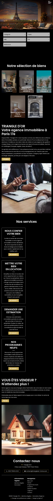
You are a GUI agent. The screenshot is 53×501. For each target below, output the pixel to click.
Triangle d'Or (27, 465)
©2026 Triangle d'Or (14, 496)
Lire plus (6, 159)
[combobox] (14, 34)
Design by (37, 498)
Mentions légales (26, 496)
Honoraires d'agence (38, 496)
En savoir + (13, 254)
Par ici (5, 401)
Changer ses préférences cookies (21, 498)
